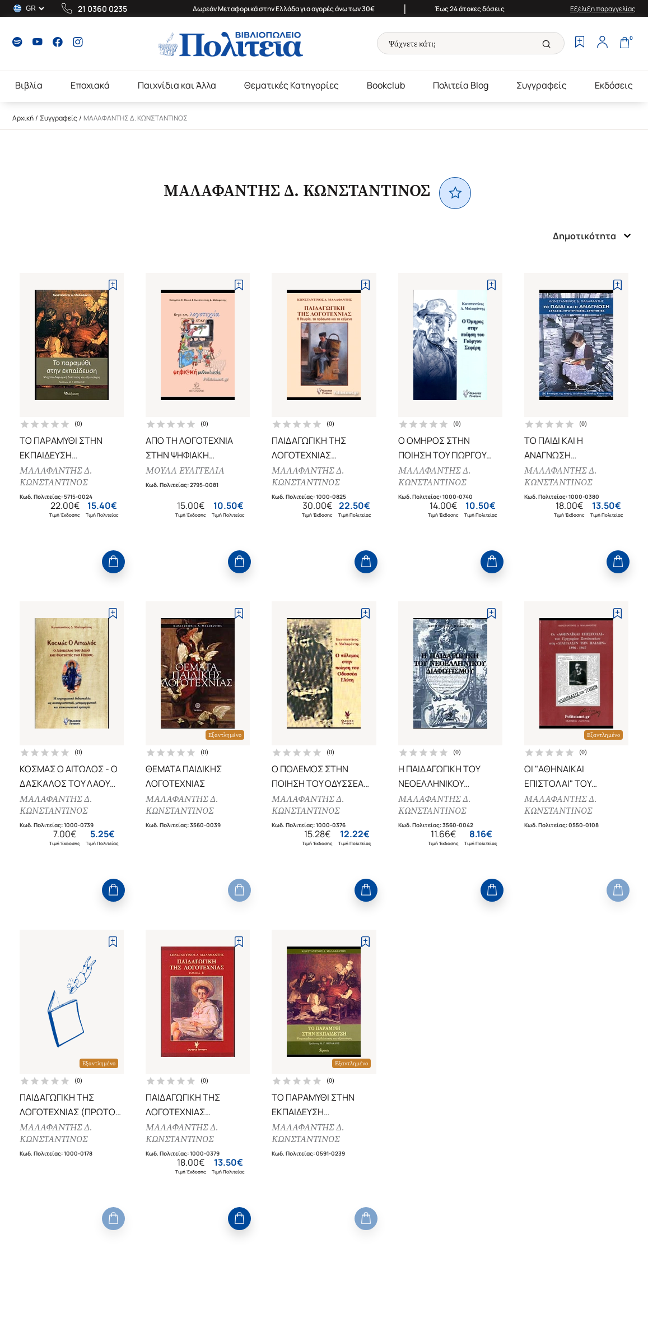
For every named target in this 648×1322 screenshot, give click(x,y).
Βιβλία (29, 85)
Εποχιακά (90, 85)
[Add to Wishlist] (113, 285)
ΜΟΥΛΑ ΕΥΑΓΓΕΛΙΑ (185, 470)
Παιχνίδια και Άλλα (177, 85)
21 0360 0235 (102, 8)
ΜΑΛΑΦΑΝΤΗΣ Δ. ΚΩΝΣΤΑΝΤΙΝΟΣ (56, 476)
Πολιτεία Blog (460, 85)
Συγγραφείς (541, 85)
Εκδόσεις (614, 85)
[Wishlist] (579, 43)
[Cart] (624, 43)
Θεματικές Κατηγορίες (291, 85)
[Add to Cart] (113, 561)
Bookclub (386, 85)
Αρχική (23, 118)
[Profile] (602, 43)
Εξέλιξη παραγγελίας (603, 8)
